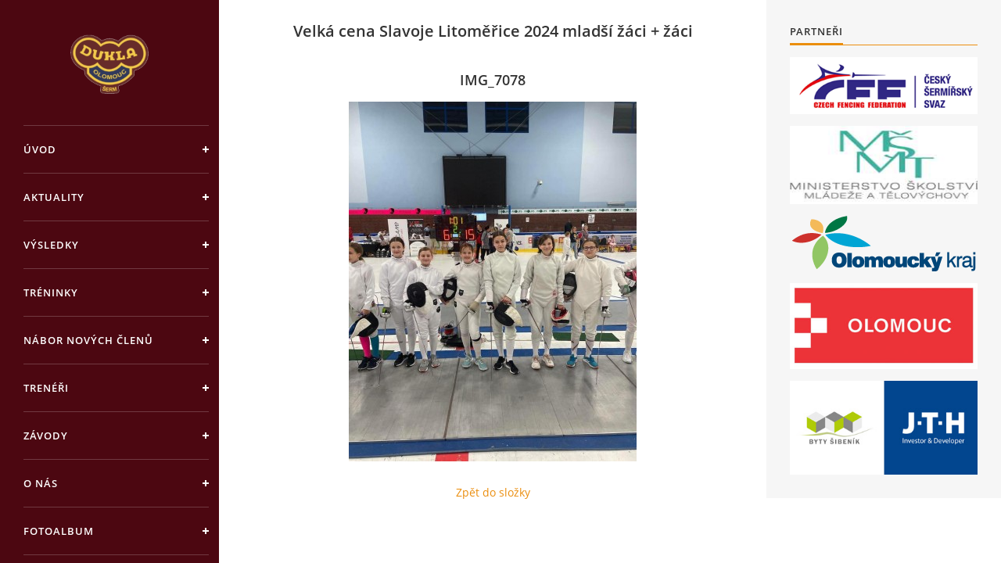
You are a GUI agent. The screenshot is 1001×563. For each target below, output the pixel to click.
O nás (40, 483)
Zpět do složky (493, 492)
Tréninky (50, 292)
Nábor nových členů (88, 340)
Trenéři (46, 388)
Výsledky (51, 245)
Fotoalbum (58, 531)
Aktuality (53, 197)
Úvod (39, 149)
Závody (45, 436)
